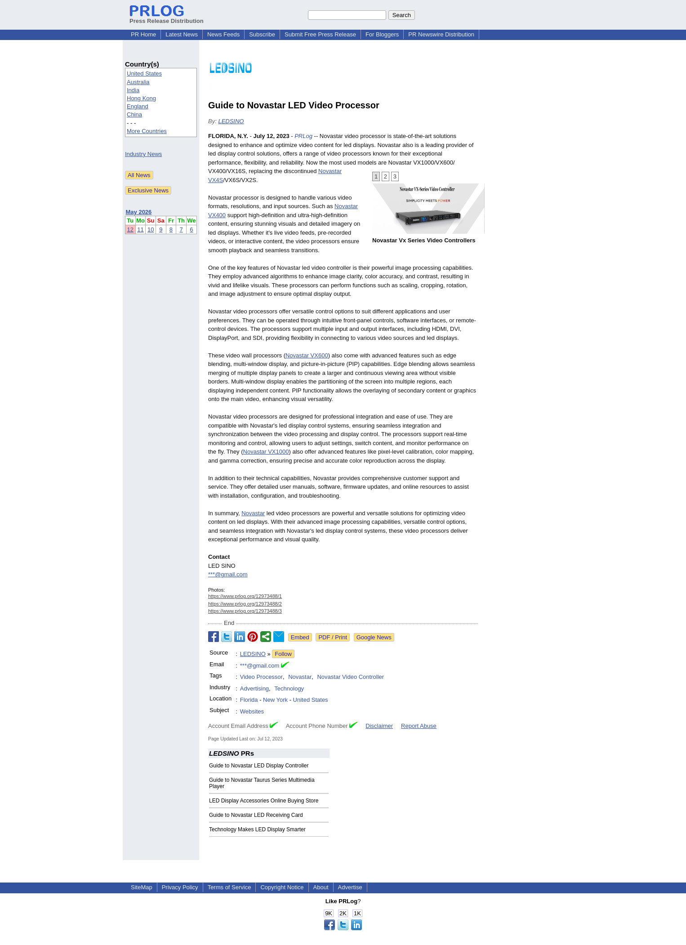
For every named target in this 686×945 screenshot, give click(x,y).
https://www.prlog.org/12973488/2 (245, 603)
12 (130, 229)
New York (275, 699)
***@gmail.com (228, 574)
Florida (249, 699)
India (133, 90)
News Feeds (223, 34)
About (321, 887)
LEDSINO (231, 121)
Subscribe (262, 34)
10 (150, 229)
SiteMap (141, 887)
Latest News (181, 34)
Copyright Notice (281, 887)
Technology (289, 688)
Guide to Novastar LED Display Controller (258, 765)
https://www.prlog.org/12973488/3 (245, 611)
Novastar (253, 513)
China (134, 114)
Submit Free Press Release (320, 34)
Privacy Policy (180, 887)
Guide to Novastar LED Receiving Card (256, 815)
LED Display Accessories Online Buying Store (263, 801)
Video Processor (261, 676)
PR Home (143, 34)
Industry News (143, 154)
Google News (374, 637)
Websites (252, 711)
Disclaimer (379, 725)
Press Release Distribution (166, 17)
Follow (283, 654)
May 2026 (139, 212)
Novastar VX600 (306, 355)
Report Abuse (419, 725)
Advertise (350, 887)
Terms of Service (229, 887)
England (137, 106)
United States (144, 73)
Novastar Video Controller (350, 676)
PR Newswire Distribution (441, 34)
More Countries (147, 131)
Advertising (254, 688)
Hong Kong (141, 98)
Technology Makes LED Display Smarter (257, 829)
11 (140, 229)
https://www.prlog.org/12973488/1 (245, 596)
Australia (138, 82)
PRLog (303, 136)
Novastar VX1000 (266, 451)
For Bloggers (382, 34)
